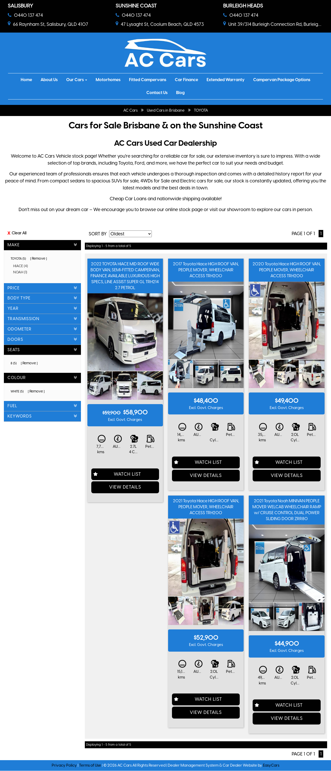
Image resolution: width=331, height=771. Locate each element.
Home (26, 79)
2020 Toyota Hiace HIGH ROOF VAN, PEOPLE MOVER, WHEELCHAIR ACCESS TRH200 (287, 269)
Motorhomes (108, 79)
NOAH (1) (22, 272)
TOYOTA (201, 110)
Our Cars (76, 79)
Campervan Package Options (281, 79)
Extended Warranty (226, 79)
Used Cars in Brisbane (166, 110)
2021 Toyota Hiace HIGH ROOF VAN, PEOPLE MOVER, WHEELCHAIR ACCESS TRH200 (206, 506)
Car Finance (186, 79)
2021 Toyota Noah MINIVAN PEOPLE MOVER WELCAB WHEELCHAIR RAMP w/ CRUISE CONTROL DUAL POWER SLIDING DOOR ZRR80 (286, 509)
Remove (38, 258)
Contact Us (157, 92)
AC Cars (130, 110)
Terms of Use (90, 765)
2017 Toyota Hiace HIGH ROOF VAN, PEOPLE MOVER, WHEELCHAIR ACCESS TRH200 (206, 269)
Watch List (127, 474)
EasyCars (271, 765)
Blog (180, 92)
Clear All (19, 233)
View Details (125, 487)
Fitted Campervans (147, 79)
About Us (49, 79)
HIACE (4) (22, 266)
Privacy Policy (65, 765)
